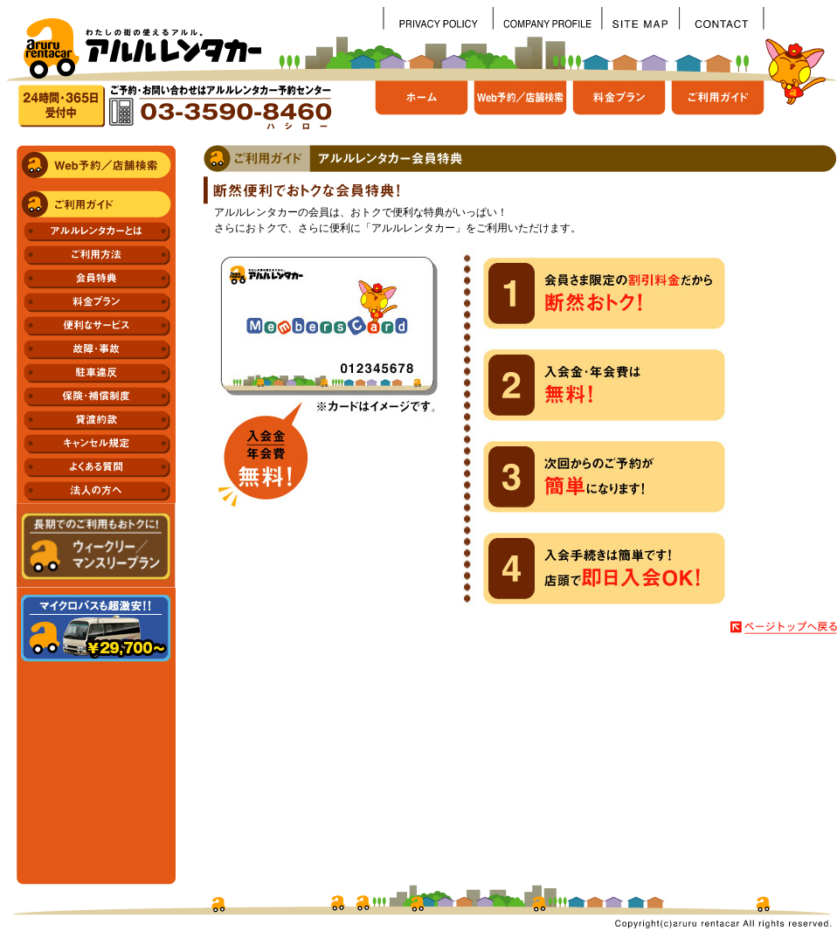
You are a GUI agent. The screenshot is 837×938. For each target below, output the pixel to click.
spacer (800, 18)
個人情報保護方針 (438, 18)
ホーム (424, 104)
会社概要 (547, 18)
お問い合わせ (721, 18)
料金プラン (622, 104)
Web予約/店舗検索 (523, 104)
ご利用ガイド (718, 104)
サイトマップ (640, 18)
